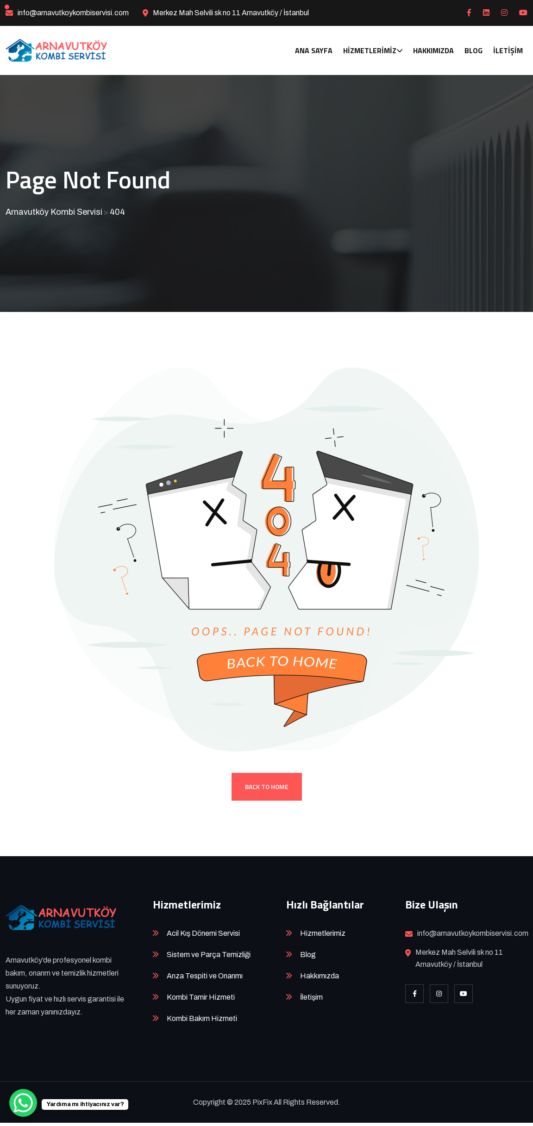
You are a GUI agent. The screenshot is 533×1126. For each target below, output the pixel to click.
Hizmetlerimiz (369, 50)
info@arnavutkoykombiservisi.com (73, 13)
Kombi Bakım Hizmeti (202, 1022)
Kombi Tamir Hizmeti (201, 1000)
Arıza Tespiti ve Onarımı (205, 979)
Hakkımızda (433, 50)
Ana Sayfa (313, 50)
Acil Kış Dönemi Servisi (203, 936)
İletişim (508, 50)
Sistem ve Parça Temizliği (209, 958)
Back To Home (266, 790)
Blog (473, 50)
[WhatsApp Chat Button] (23, 1103)
